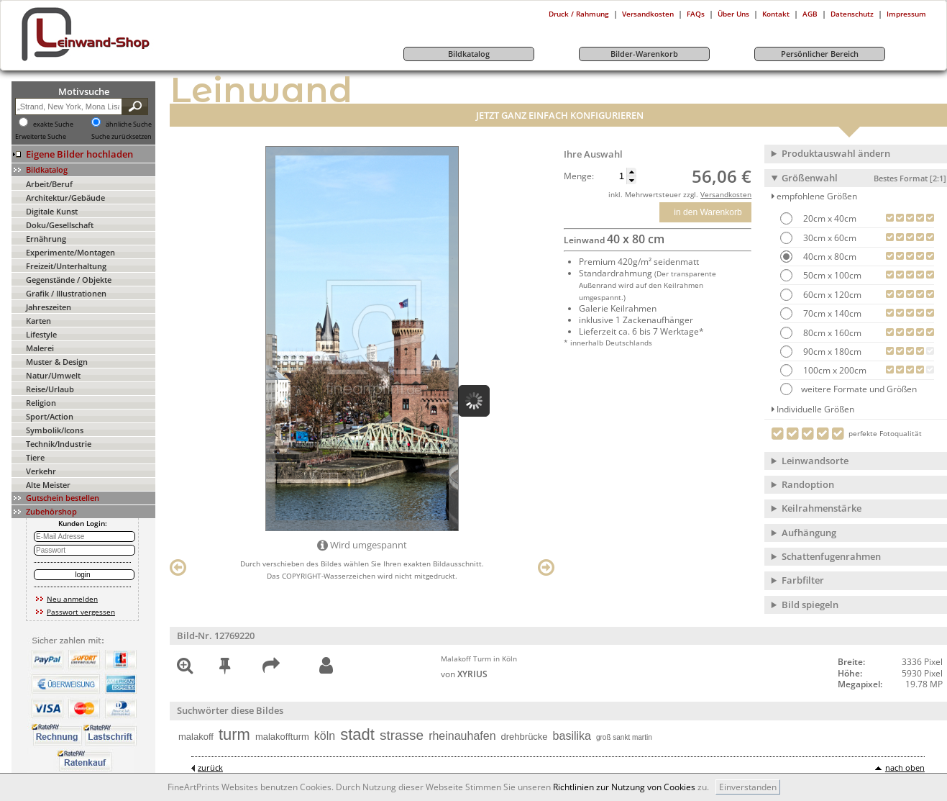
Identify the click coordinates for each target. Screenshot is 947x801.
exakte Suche (53, 124)
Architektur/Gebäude (65, 197)
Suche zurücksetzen (121, 136)
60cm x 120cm (831, 295)
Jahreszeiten (48, 307)
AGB (810, 14)
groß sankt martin (624, 737)
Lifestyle (41, 334)
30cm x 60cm (828, 238)
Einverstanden (748, 787)
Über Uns (733, 14)
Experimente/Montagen (70, 252)
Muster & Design (57, 361)
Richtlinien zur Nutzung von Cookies (624, 787)
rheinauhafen (462, 736)
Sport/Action (49, 416)
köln (324, 736)
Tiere (35, 457)
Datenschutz (852, 14)
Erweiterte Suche (40, 136)
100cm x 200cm (833, 370)
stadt (357, 734)
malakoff (196, 736)
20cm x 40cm (828, 218)
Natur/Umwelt (53, 375)
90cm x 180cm (831, 351)
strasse (402, 735)
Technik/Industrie (58, 443)
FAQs (696, 14)
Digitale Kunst (52, 211)
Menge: (579, 176)
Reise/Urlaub (50, 389)
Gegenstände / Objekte (68, 279)
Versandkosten (648, 14)
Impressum (906, 14)
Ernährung (46, 238)
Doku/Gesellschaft (59, 225)
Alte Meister (48, 484)
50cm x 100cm (831, 275)
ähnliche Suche (129, 124)
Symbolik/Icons (54, 430)
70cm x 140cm (831, 313)
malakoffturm (282, 736)
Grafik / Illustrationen (66, 293)
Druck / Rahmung (579, 14)
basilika (572, 736)
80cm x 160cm (831, 333)
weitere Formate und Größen (848, 389)
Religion (41, 402)
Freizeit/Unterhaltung (66, 266)
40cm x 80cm (828, 256)
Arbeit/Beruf (49, 183)
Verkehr (41, 471)
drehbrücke (524, 736)
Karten (38, 320)
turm (234, 734)
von (464, 674)
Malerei (40, 348)
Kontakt (776, 14)
